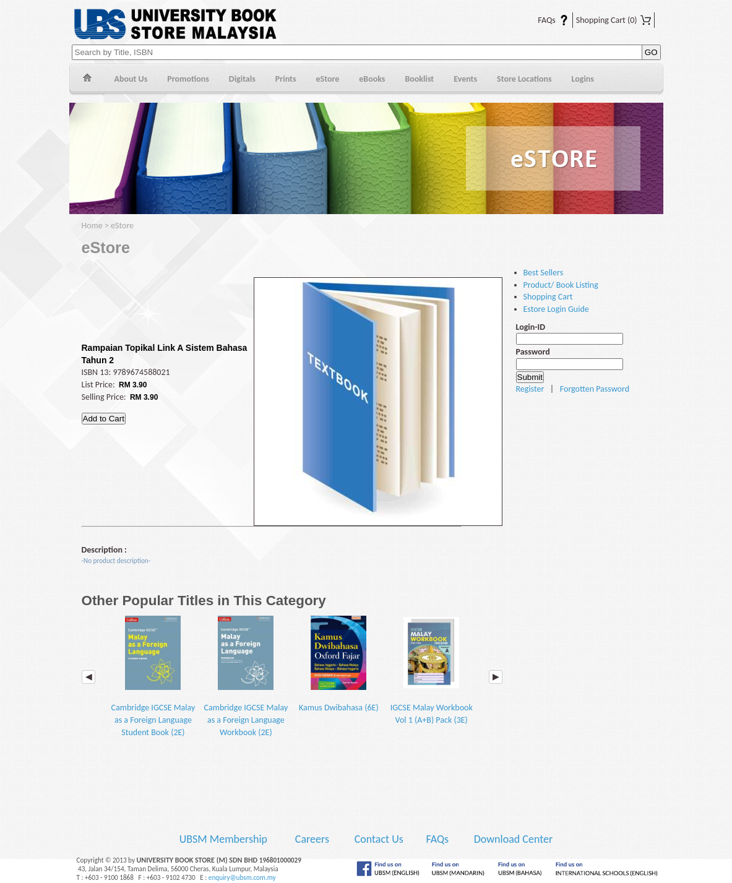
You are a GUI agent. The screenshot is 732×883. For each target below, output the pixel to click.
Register (530, 389)
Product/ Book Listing (560, 285)
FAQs (545, 20)
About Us (131, 79)
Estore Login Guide (556, 309)
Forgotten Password (594, 389)
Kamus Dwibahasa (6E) (339, 664)
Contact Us (380, 839)
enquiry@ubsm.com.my (242, 877)
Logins (583, 79)
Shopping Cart (613, 20)
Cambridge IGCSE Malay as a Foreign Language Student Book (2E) (153, 677)
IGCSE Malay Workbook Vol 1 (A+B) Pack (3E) (431, 670)
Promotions (188, 79)
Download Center (513, 839)
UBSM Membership (224, 839)
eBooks (372, 79)
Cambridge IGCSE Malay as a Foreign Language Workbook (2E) (246, 677)
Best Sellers (543, 272)
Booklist (419, 79)
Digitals (242, 79)
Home (87, 79)
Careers (312, 839)
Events (465, 79)
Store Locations (524, 79)
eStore (328, 79)
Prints (285, 79)
